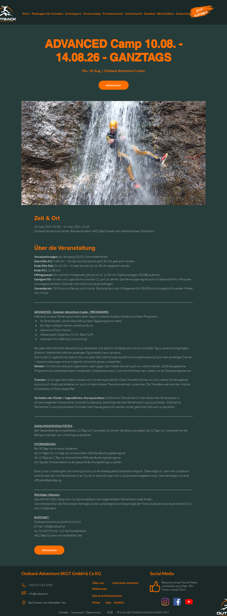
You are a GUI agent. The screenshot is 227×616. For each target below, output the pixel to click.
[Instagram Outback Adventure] (165, 601)
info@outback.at (38, 593)
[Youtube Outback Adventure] (189, 601)
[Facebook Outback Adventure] (177, 601)
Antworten (113, 85)
